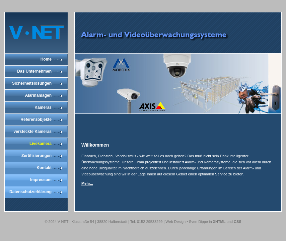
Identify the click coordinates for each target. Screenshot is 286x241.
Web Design (175, 222)
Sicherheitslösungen (32, 83)
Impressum (41, 179)
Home (46, 59)
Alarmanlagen (38, 95)
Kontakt (44, 167)
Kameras (43, 107)
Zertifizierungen (36, 155)
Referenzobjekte (36, 119)
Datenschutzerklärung (30, 191)
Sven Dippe (198, 222)
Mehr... (87, 183)
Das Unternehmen (34, 71)
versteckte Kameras (33, 131)
